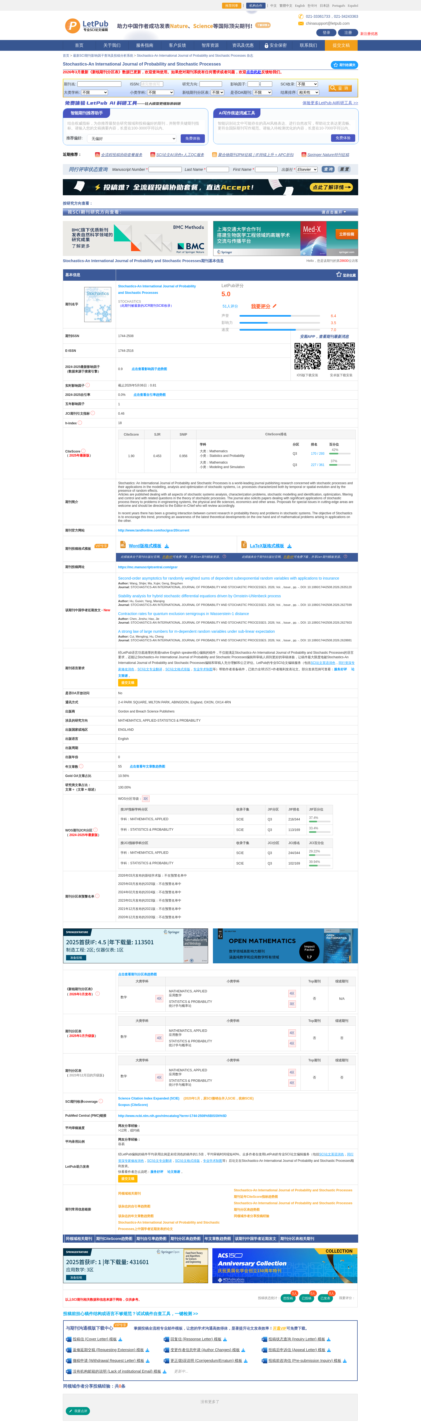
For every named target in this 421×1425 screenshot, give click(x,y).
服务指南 (144, 45)
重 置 (344, 169)
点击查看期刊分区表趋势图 (137, 974)
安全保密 (275, 45)
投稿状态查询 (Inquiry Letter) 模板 (296, 1339)
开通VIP (167, 557)
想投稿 (289, 1297)
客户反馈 (177, 45)
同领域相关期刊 (129, 1193)
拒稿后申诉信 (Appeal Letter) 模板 (296, 1350)
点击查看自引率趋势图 (149, 395)
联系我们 (308, 45)
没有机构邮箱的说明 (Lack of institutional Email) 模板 (116, 1371)
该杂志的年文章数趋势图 (136, 1216)
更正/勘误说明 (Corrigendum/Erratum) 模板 (206, 1360)
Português (338, 6)
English (300, 6)
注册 (348, 32)
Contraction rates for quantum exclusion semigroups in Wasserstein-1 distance (183, 614)
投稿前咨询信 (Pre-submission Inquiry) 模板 (304, 1360)
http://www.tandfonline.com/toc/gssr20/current (153, 530)
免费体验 (192, 138)
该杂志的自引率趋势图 (134, 1206)
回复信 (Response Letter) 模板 (195, 1339)
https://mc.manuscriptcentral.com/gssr (147, 567)
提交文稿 (341, 45)
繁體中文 (286, 6)
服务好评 (340, 669)
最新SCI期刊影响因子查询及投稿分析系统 (103, 55)
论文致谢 (173, 1172)
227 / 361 (317, 465)
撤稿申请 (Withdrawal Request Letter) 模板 (108, 1360)
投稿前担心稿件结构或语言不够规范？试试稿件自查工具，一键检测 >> (130, 1313)
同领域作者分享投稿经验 (251, 1216)
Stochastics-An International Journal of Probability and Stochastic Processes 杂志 (195, 55)
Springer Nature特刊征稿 (328, 155)
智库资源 (210, 45)
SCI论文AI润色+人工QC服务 (180, 155)
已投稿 (308, 1297)
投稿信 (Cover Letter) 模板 (94, 1339)
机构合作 (255, 6)
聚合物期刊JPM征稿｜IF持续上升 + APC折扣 (255, 155)
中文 (273, 6)
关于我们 (112, 45)
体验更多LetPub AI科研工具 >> (330, 102)
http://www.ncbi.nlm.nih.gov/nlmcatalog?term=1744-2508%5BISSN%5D (172, 1116)
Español (353, 6)
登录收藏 (349, 275)
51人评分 (230, 306)
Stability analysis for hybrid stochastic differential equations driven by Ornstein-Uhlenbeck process (199, 596)
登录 (326, 32)
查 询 (328, 169)
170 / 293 (317, 453)
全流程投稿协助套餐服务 (121, 155)
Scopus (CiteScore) (133, 1105)
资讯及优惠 (243, 45)
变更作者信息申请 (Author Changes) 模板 (204, 1350)
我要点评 (77, 1411)
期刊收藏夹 (344, 65)
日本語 (324, 6)
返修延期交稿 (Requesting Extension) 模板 (108, 1350)
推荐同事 (231, 6)
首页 (79, 45)
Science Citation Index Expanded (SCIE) (148, 1098)
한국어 (312, 6)
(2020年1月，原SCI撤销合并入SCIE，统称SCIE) (218, 1098)
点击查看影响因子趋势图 (149, 369)
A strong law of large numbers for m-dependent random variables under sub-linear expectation (196, 631)
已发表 (327, 1297)
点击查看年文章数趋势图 (147, 766)
